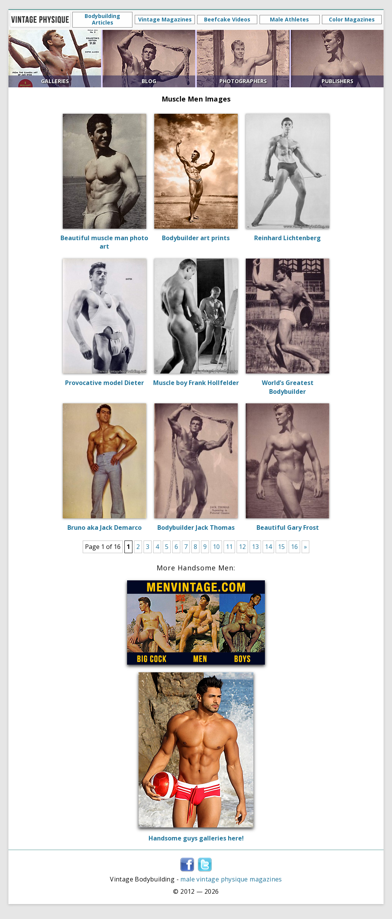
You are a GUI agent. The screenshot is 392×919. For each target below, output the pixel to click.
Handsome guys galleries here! (196, 838)
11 (229, 546)
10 (216, 546)
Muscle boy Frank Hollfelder (196, 382)
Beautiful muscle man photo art (104, 242)
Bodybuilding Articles (102, 19)
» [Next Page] (305, 546)
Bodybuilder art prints (196, 238)
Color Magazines (352, 19)
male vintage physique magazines (231, 879)
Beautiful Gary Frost (287, 527)
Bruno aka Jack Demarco (104, 527)
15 (281, 546)
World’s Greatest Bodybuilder (288, 386)
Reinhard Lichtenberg (287, 238)
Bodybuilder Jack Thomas (196, 527)
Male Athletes (289, 19)
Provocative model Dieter (104, 382)
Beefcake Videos (227, 19)
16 (294, 546)
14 (268, 546)
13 (255, 546)
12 (242, 546)
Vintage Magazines (165, 19)
